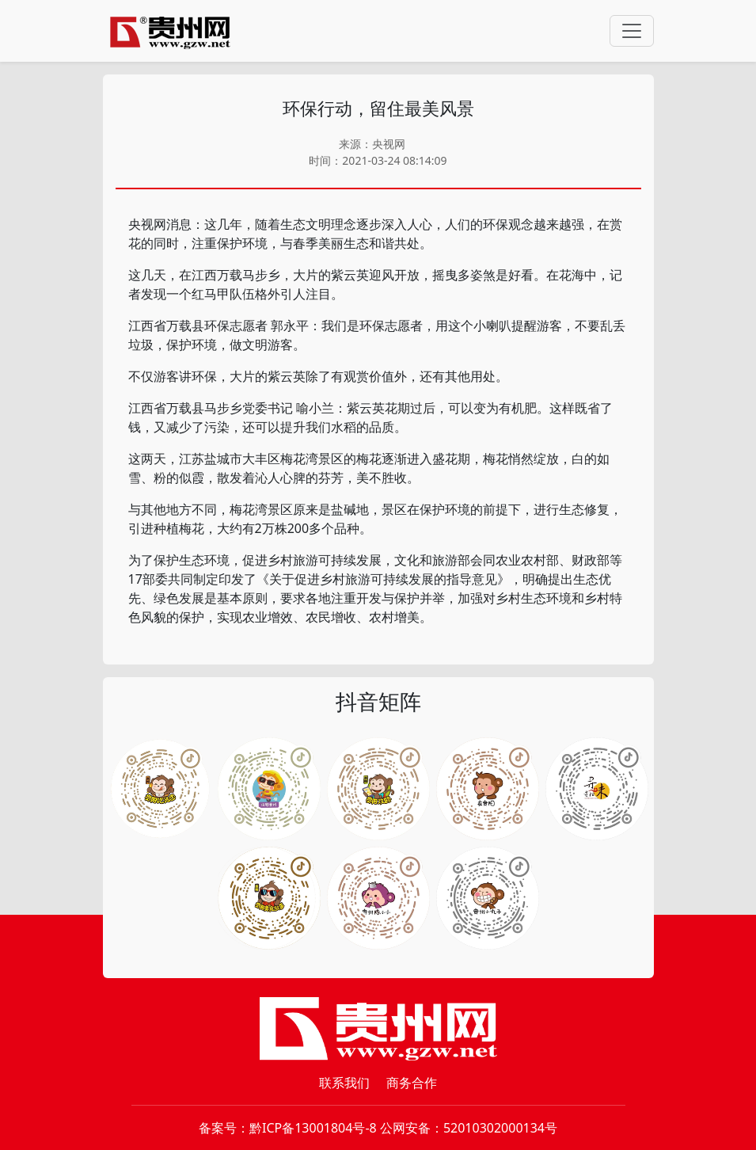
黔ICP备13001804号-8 (313, 1128)
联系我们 (344, 1082)
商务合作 (411, 1082)
